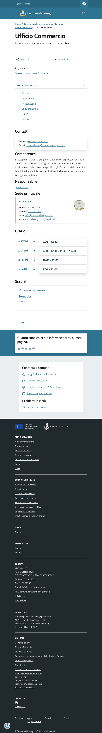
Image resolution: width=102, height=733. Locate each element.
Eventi (18, 552)
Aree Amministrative (53, 24)
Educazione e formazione (26, 502)
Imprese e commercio (25, 511)
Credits (67, 718)
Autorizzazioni (21, 489)
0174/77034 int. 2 (38, 141)
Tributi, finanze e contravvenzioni (30, 515)
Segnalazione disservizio (26, 680)
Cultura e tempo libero (32, 290)
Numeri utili (20, 600)
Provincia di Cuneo (23, 651)
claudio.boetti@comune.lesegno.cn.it (46, 145)
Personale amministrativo (27, 459)
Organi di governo (23, 455)
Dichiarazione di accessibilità (28, 669)
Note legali (20, 665)
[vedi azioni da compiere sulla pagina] (60, 59)
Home (18, 24)
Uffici (17, 468)
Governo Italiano (22, 642)
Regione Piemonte (22, 3)
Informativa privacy (24, 660)
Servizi (48, 718)
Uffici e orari (20, 596)
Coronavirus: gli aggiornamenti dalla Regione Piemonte (40, 656)
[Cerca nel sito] (82, 13)
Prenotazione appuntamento (28, 683)
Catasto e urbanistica (25, 493)
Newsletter (20, 706)
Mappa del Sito (34, 721)
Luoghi (18, 548)
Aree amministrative (24, 441)
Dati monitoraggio (23, 718)
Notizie (18, 532)
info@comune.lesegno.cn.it (39, 215)
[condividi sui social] (22, 59)
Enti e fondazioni (23, 450)
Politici (18, 464)
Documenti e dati (23, 446)
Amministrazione (32, 24)
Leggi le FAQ (21, 676)
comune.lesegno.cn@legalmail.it (40, 219)
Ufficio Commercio (24, 27)
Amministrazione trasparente (28, 673)
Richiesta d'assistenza (25, 687)
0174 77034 (34, 211)
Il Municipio (24, 201)
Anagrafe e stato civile (25, 484)
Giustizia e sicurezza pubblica (28, 507)
